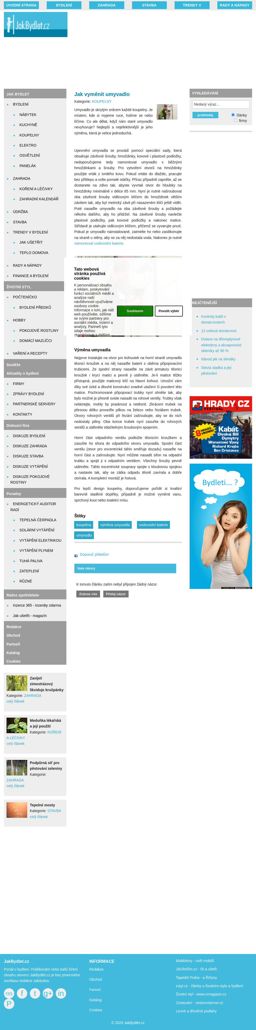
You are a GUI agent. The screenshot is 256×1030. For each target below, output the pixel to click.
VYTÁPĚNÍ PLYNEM (36, 550)
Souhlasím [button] (135, 311)
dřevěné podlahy (203, 1011)
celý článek (15, 701)
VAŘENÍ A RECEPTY (30, 353)
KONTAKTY (22, 414)
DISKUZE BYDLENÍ (29, 436)
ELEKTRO (27, 145)
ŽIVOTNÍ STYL (18, 287)
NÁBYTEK (27, 115)
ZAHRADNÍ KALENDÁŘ (39, 199)
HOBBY (19, 320)
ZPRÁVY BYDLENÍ (28, 394)
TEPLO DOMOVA (33, 253)
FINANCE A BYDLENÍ (31, 276)
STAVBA (149, 5)
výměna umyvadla (115, 525)
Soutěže (13, 365)
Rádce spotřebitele (22, 595)
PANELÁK (27, 166)
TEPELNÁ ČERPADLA (37, 520)
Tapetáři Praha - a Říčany (196, 978)
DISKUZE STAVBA (28, 456)
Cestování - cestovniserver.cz (199, 1003)
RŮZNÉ (25, 581)
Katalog (13, 653)
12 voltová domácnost (219, 331)
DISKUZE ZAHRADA (30, 446)
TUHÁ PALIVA (31, 561)
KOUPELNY (29, 135)
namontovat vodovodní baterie (98, 243)
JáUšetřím (184, 969)
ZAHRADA (107, 5)
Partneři (13, 644)
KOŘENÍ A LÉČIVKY (36, 189)
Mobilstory (184, 961)
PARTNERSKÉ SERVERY (34, 404)
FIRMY (18, 384)
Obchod (13, 635)
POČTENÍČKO (25, 297)
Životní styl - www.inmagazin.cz (201, 994)
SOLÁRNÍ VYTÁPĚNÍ (36, 530)
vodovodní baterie (153, 525)
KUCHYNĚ (28, 125)
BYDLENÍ (64, 5)
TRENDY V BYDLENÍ (30, 232)
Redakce (14, 627)
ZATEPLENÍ (29, 571)
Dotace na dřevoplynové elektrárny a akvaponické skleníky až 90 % (221, 345)
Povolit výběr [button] (168, 311)
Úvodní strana (21, 5)
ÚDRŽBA (20, 212)
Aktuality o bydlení (22, 373)
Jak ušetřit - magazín (30, 616)
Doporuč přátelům (94, 554)
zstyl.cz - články (188, 986)
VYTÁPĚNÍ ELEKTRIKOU (40, 540)
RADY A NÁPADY (235, 5)
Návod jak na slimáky (218, 359)
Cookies (13, 661)
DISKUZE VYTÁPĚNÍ (30, 466)
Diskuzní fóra (17, 425)
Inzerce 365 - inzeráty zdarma (37, 605)
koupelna (83, 525)
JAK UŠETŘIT (31, 242)
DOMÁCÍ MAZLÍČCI (35, 341)
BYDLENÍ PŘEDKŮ (35, 307)
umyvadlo (84, 535)
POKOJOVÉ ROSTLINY (39, 330)
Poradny (13, 494)
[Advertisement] (165, 49)
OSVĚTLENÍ (29, 155)
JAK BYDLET (17, 94)
